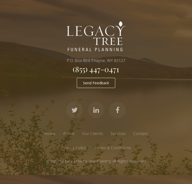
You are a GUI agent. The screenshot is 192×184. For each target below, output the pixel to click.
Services (118, 133)
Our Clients (92, 133)
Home (50, 133)
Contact (140, 133)
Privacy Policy (73, 147)
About (68, 133)
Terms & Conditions (112, 147)
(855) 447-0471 (96, 69)
